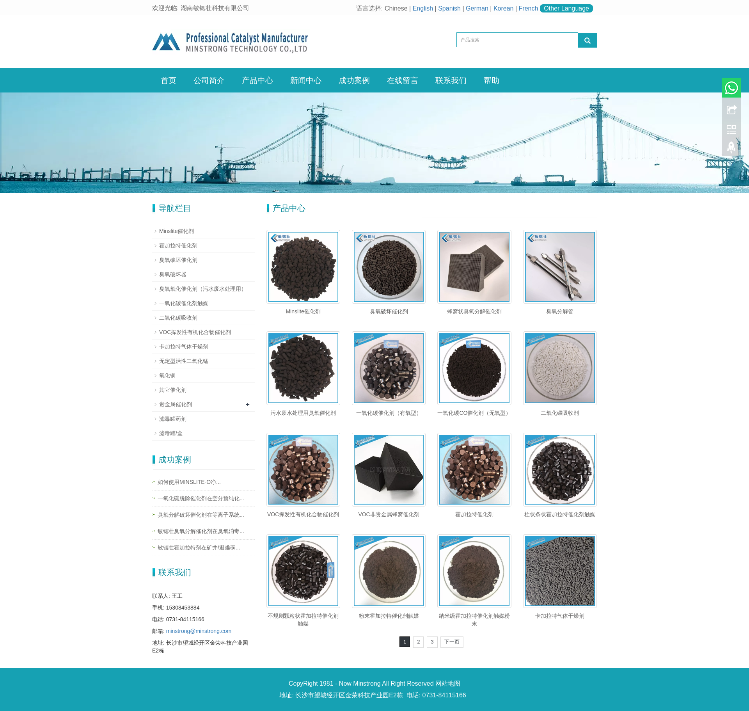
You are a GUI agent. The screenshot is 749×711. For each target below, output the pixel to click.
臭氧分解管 (559, 311)
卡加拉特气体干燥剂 (559, 616)
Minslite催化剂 (303, 311)
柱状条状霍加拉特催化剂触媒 (559, 514)
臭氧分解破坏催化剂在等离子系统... (201, 515)
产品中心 (257, 80)
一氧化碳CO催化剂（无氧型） (474, 413)
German (477, 8)
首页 (168, 80)
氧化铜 (167, 375)
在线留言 (402, 80)
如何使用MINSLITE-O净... (189, 482)
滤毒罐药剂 (172, 419)
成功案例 (354, 80)
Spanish (449, 8)
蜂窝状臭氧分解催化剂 (474, 311)
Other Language (566, 8)
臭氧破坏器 (172, 274)
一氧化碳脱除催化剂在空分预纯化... (201, 498)
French (528, 8)
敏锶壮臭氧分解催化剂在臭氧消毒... (201, 531)
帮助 (491, 80)
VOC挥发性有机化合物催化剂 (303, 514)
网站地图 (447, 683)
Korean (503, 8)
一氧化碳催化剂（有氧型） (389, 413)
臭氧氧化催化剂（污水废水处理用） (203, 289)
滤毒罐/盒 (171, 433)
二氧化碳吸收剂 (560, 413)
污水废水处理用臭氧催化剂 (303, 413)
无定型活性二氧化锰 (183, 361)
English (423, 8)
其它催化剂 (172, 390)
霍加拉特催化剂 (474, 514)
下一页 (452, 642)
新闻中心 (305, 80)
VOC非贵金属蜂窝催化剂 (388, 514)
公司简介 (209, 80)
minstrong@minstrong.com (199, 631)
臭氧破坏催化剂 (389, 311)
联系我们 (451, 80)
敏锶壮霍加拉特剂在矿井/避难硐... (199, 547)
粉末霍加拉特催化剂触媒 (389, 616)
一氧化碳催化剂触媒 (183, 303)
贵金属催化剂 (175, 404)
